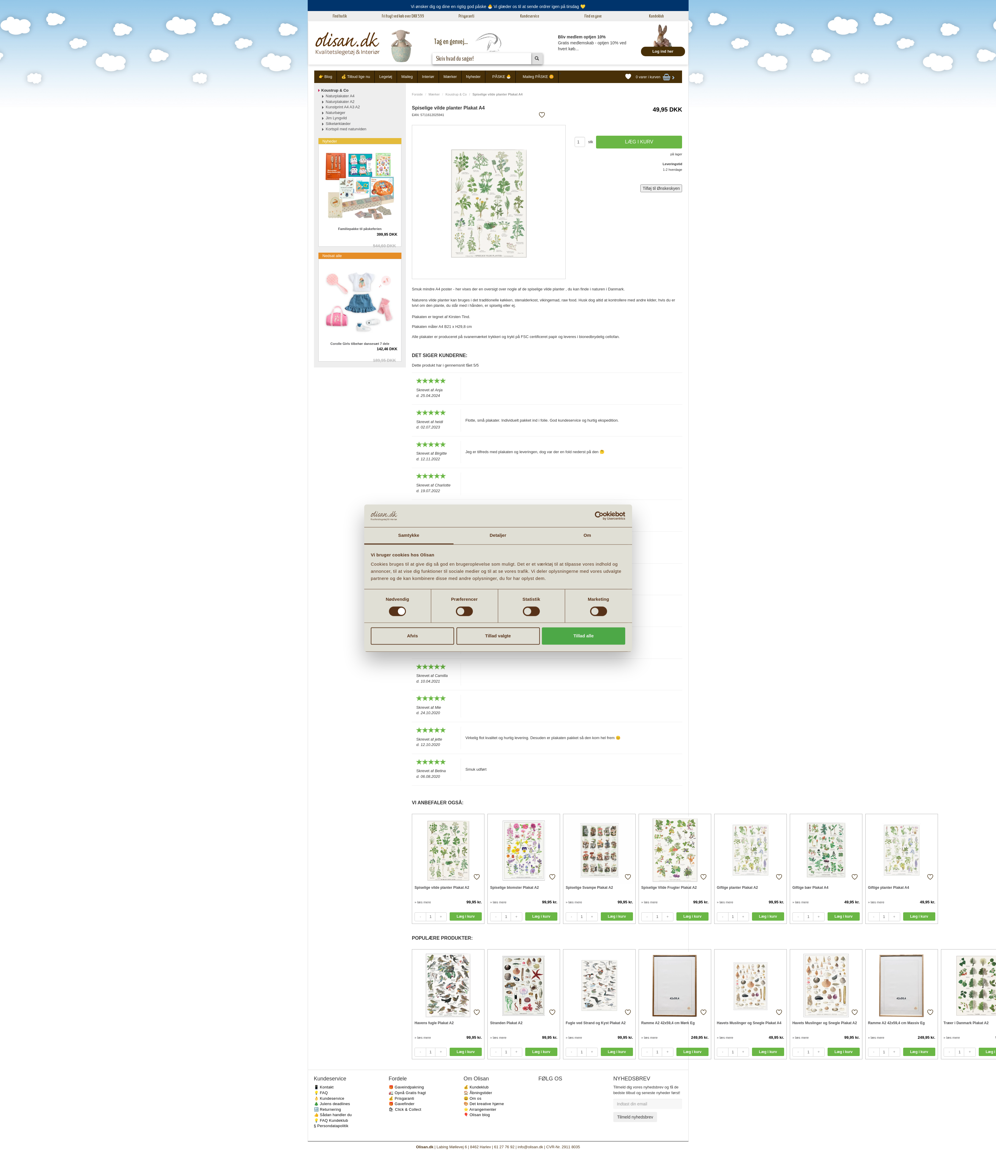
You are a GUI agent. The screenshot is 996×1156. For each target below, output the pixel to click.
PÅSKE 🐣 (501, 76)
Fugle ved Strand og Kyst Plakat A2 (596, 1023)
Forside (417, 94)
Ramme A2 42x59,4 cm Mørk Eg (668, 1023)
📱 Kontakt (324, 1087)
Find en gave (593, 16)
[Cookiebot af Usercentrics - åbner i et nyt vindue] (599, 515)
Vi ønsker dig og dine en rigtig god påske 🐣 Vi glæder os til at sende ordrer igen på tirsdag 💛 (498, 6)
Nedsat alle (332, 256)
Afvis (412, 636)
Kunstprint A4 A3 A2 (343, 107)
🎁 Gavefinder (402, 1104)
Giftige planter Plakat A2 (737, 888)
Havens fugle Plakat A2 (434, 1023)
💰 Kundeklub (476, 1087)
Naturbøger (335, 112)
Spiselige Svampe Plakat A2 (589, 888)
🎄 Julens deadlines (332, 1104)
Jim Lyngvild (336, 118)
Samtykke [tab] (408, 535)
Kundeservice (529, 16)
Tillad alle (583, 636)
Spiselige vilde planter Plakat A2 (442, 888)
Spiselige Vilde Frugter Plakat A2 (669, 888)
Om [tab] (587, 535)
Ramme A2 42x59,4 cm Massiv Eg (896, 1023)
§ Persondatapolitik (331, 1126)
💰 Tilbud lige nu (355, 76)
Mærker (450, 76)
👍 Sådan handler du (333, 1115)
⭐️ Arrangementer (480, 1109)
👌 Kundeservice (329, 1098)
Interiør (428, 76)
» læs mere (423, 902)
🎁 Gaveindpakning (406, 1087)
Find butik (340, 16)
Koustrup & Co (456, 94)
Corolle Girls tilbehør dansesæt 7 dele (359, 343)
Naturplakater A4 (340, 96)
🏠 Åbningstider (478, 1093)
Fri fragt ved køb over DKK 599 (403, 16)
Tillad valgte (498, 636)
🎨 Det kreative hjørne (484, 1104)
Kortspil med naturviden (346, 129)
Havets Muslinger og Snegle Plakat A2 (824, 1023)
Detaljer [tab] (498, 535)
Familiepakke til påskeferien (359, 229)
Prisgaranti (466, 16)
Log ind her (662, 51)
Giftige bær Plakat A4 (810, 888)
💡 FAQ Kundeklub (331, 1120)
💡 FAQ (321, 1093)
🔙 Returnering (327, 1109)
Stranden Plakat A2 (506, 1023)
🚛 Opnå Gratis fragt (407, 1093)
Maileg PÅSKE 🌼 (538, 76)
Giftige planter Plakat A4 (888, 888)
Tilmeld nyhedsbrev (635, 1117)
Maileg (407, 76)
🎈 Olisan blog (477, 1115)
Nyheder (473, 76)
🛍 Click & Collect (405, 1109)
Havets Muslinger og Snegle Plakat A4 (749, 1023)
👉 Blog (325, 76)
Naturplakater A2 (340, 101)
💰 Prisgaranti (401, 1098)
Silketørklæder (338, 123)
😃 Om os (472, 1098)
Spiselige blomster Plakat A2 (514, 888)
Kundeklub (656, 16)
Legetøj (385, 76)
